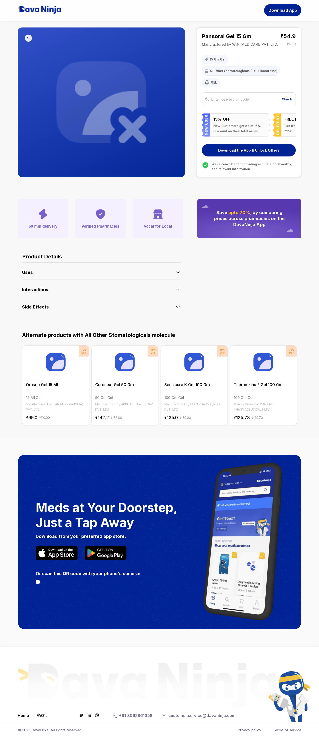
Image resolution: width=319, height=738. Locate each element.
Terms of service (287, 730)
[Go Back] (28, 38)
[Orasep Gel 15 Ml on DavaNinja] (55, 385)
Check (287, 99)
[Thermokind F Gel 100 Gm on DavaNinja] (263, 385)
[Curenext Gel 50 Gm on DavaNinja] (125, 385)
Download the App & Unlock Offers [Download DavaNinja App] (248, 150)
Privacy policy (249, 730)
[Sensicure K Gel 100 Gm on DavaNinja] (194, 385)
